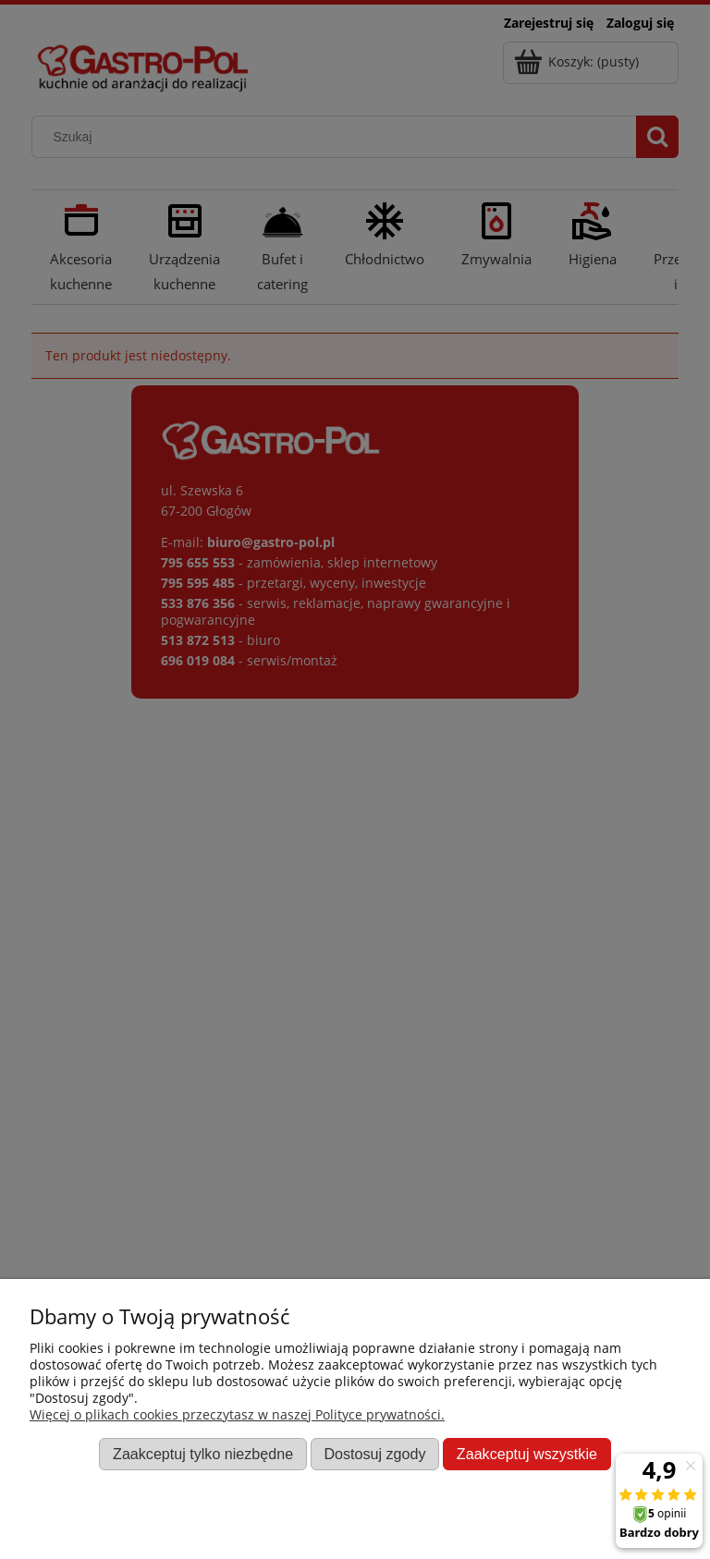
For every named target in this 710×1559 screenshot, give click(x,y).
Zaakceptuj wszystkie (527, 1453)
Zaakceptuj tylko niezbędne (203, 1453)
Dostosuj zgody (374, 1453)
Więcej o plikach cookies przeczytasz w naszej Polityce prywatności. (237, 1414)
